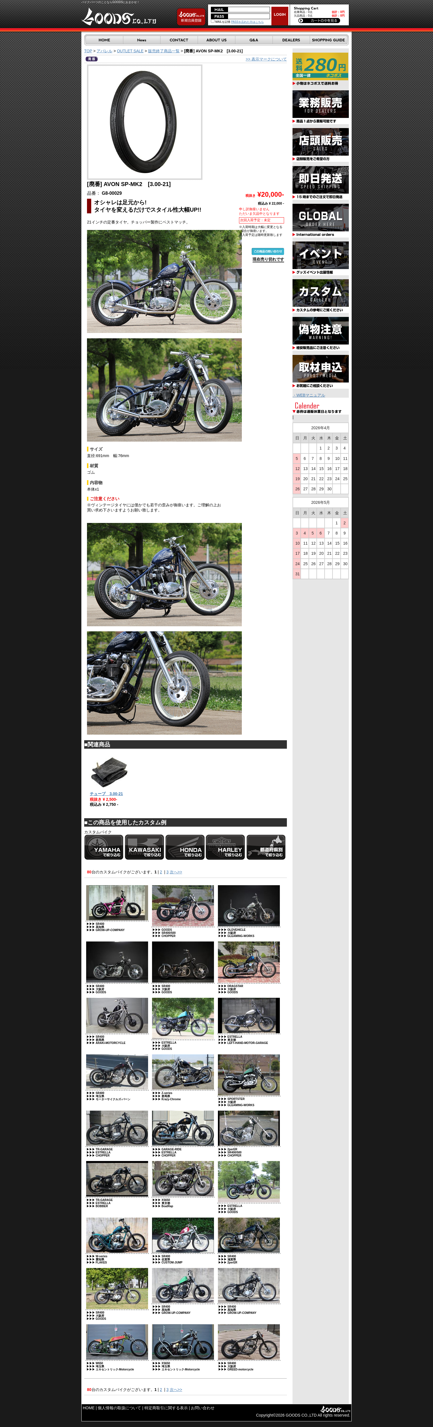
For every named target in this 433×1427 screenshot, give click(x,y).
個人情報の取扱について (119, 1408)
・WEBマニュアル (309, 395)
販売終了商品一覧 (164, 51)
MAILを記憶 (220, 21)
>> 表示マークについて (266, 59)
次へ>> (176, 872)
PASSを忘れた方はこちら (247, 21)
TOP (88, 51)
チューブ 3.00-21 (106, 793)
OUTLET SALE (130, 51)
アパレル (104, 51)
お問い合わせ (203, 1408)
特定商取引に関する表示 (166, 1408)
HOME (89, 1408)
